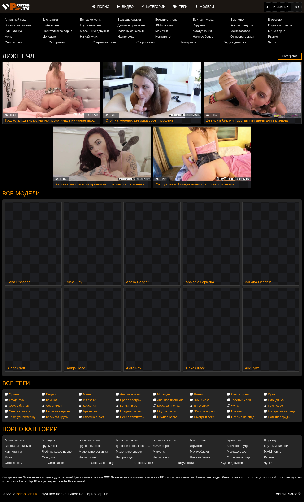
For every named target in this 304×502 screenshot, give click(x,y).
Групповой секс (91, 25)
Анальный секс (15, 19)
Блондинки (50, 19)
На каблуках (88, 36)
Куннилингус (13, 31)
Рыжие (273, 36)
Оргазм (14, 394)
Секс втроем (14, 42)
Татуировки (188, 42)
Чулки (272, 42)
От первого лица (242, 36)
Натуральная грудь (281, 411)
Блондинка (276, 400)
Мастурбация (202, 31)
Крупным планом (280, 25)
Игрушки (199, 25)
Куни (271, 394)
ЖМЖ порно (164, 25)
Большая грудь (278, 417)
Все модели (21, 193)
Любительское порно (57, 31)
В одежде (275, 19)
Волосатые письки (18, 25)
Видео (125, 7)
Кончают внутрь (241, 25)
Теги (180, 7)
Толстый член (241, 400)
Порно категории (30, 429)
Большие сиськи (129, 19)
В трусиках (201, 405)
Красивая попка (168, 405)
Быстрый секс (204, 417)
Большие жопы (90, 19)
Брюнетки (237, 19)
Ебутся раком (167, 411)
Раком (198, 394)
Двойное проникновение (134, 25)
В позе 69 (90, 400)
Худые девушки (235, 42)
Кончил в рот (129, 405)
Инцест (51, 394)
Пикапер (237, 411)
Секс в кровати (19, 411)
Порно (100, 7)
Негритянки (163, 36)
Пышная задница (58, 411)
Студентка (16, 400)
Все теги (16, 383)
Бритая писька (203, 19)
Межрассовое (240, 31)
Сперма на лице (104, 42)
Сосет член (54, 405)
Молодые (49, 36)
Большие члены (166, 19)
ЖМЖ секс (201, 400)
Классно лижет (93, 417)
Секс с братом (19, 405)
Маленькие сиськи (130, 31)
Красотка (89, 405)
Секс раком (57, 42)
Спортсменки (145, 42)
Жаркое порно (204, 411)
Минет (9, 36)
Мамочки (161, 31)
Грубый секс (51, 25)
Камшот (51, 400)
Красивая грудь (57, 417)
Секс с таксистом (132, 417)
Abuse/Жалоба (289, 494)
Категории (153, 7)
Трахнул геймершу (22, 417)
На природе (125, 36)
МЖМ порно (276, 31)
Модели (204, 7)
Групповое (275, 405)
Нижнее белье (203, 36)
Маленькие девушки (94, 31)
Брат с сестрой (130, 400)
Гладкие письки (131, 411)
